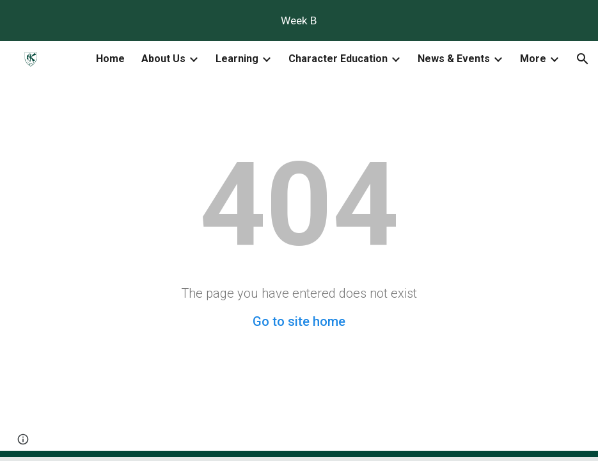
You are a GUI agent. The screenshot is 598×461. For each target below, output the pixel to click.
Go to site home (299, 321)
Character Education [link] (338, 59)
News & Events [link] (454, 59)
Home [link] (110, 59)
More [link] (533, 59)
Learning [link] (237, 59)
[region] (299, 20)
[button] (582, 59)
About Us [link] (163, 59)
